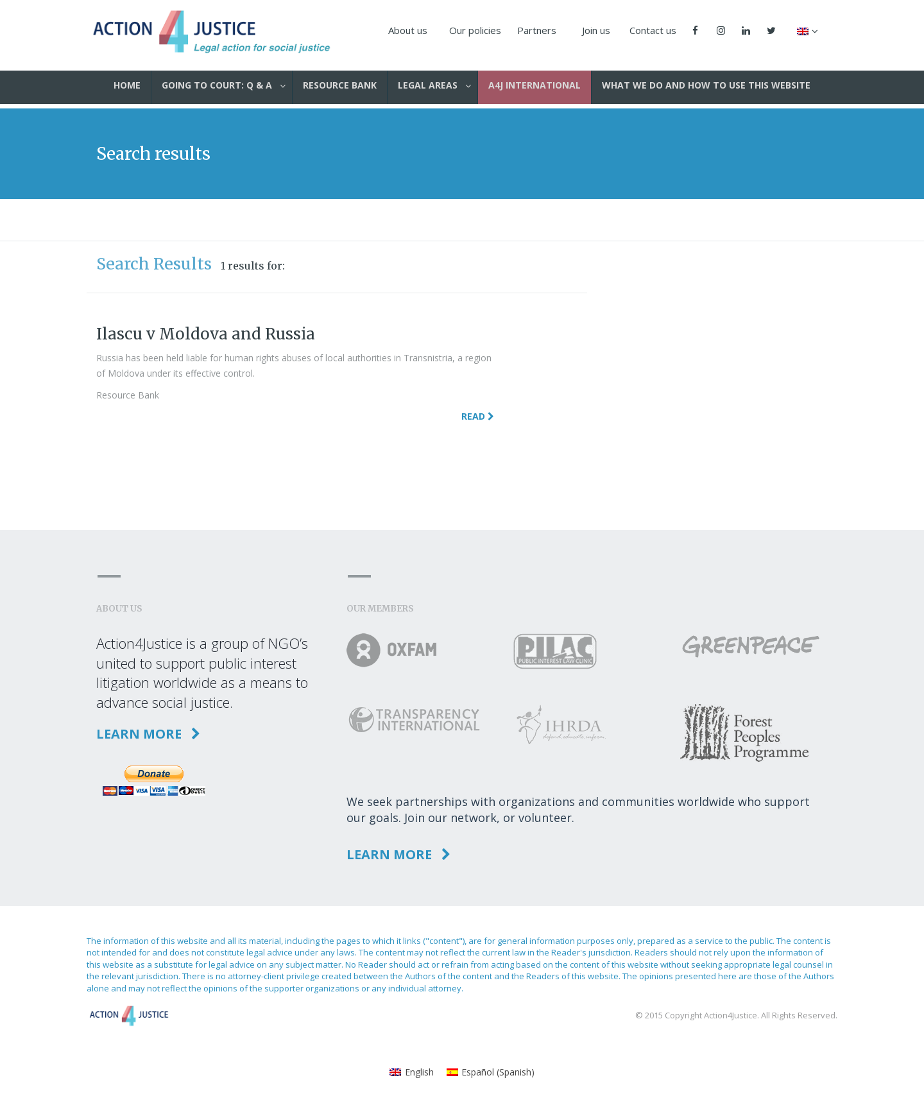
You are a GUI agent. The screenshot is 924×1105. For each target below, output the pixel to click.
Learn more (148, 733)
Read (477, 416)
